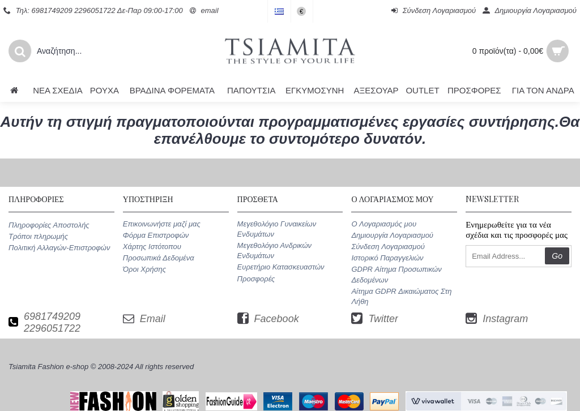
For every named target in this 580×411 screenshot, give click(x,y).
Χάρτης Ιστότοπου (152, 246)
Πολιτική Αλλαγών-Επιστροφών (59, 247)
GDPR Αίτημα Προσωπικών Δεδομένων (396, 274)
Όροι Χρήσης (144, 269)
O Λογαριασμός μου (383, 224)
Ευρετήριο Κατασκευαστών (281, 267)
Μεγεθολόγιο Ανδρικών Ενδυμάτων (274, 250)
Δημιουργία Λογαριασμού (392, 235)
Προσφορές (256, 279)
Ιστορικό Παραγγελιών (387, 258)
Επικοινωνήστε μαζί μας (162, 224)
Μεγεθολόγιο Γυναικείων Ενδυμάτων (277, 229)
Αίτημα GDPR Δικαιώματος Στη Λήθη (401, 296)
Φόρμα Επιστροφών (156, 235)
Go (557, 255)
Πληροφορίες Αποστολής (48, 225)
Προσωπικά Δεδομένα (158, 258)
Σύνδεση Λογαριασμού (387, 246)
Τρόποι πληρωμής (38, 236)
